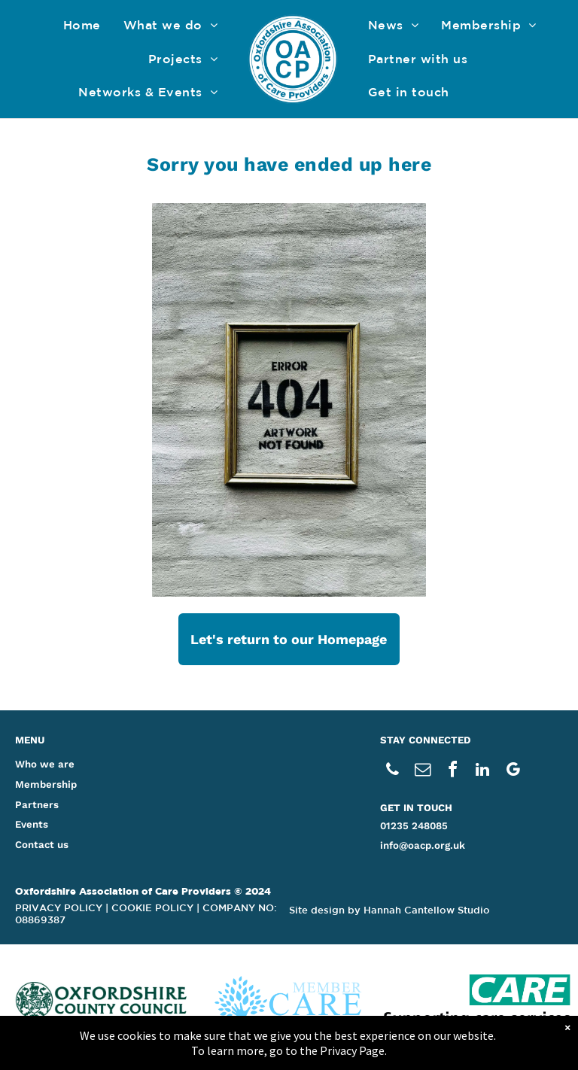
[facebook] (452, 772)
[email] (422, 772)
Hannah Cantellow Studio (427, 910)
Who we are (45, 764)
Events (31, 824)
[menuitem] (82, 25)
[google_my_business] (512, 772)
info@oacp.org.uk (422, 845)
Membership (46, 784)
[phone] (392, 772)
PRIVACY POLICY (58, 907)
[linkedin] (482, 772)
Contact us (41, 844)
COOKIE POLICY (152, 907)
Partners (37, 804)
